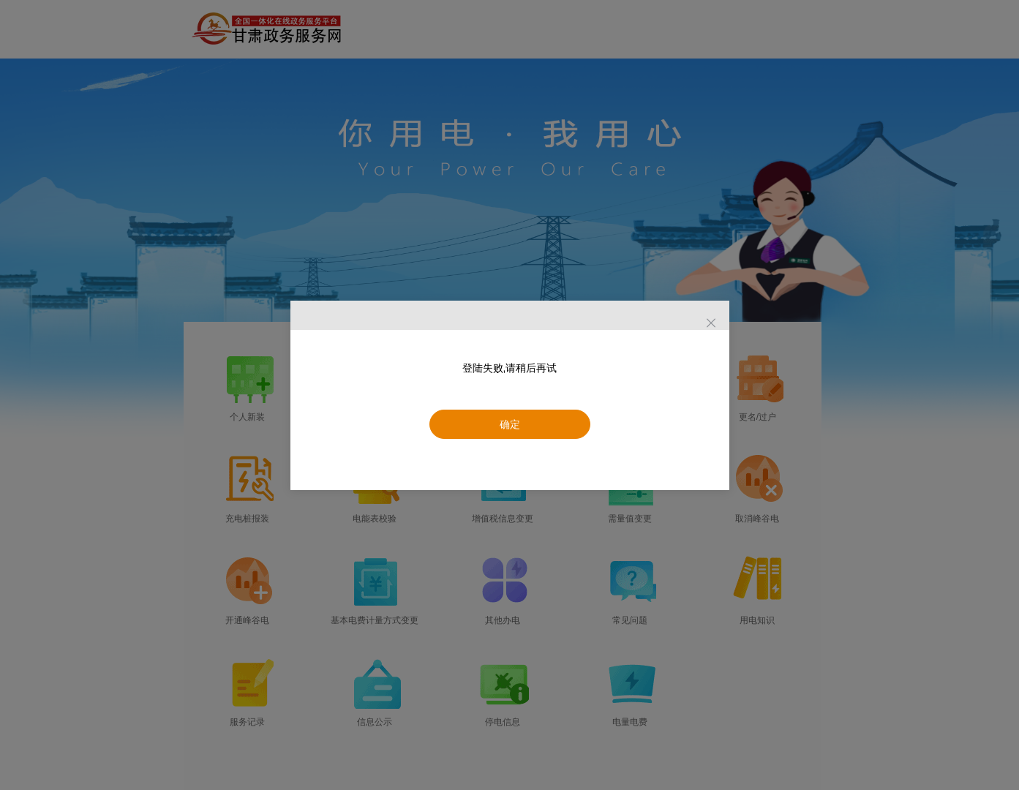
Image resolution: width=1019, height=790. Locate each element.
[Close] (711, 323)
